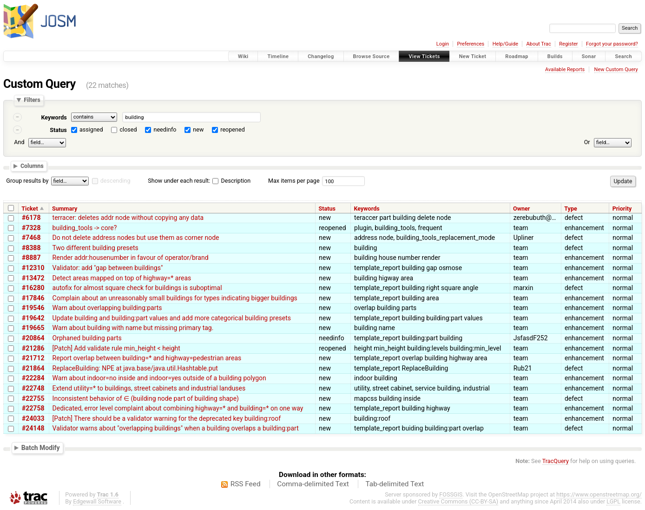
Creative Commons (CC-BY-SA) (458, 501)
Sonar (589, 56)
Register (568, 44)
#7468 (31, 237)
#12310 (33, 268)
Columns (32, 166)
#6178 (31, 217)
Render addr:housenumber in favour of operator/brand (131, 257)
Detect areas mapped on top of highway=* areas (122, 278)
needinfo (164, 129)
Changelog (321, 56)
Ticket (29, 208)
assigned (91, 129)
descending (115, 180)
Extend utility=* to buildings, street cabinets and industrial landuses (149, 388)
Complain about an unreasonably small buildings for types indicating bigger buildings (175, 298)
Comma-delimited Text (313, 484)
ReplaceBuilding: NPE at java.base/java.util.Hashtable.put (135, 368)
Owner (521, 208)
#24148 (33, 428)
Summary (64, 208)
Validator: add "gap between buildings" (108, 268)
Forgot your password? (612, 44)
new (198, 129)
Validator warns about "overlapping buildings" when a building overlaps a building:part (176, 428)
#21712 (33, 358)
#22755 (33, 398)
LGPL (613, 501)
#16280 (33, 287)
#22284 (33, 378)
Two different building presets (95, 248)
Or (587, 142)
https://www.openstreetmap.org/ (599, 494)
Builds (555, 56)
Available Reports (565, 69)
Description (231, 180)
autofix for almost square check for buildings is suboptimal (137, 287)
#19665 (33, 327)
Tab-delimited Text (394, 484)
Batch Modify (40, 447)
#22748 (33, 388)
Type (570, 208)
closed (128, 129)
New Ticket (473, 56)
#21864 (33, 368)
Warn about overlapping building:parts (107, 307)
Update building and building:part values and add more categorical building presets (172, 318)
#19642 (33, 318)
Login (442, 44)
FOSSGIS (450, 494)
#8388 (31, 248)
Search (623, 56)
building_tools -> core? (85, 228)
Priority (622, 208)
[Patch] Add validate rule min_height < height (116, 348)
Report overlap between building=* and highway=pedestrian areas (147, 358)
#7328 (31, 228)
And (19, 142)
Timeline (278, 56)
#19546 (33, 307)
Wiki (243, 56)
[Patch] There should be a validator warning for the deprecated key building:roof (167, 418)
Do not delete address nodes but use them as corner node (136, 237)
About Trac (539, 44)
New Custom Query (616, 69)
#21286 (33, 348)
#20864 (33, 338)
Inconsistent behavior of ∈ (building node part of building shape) (146, 398)
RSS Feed (245, 484)
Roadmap (516, 56)
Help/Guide (505, 44)
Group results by (27, 180)
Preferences (470, 44)
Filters (32, 100)
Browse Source (371, 56)
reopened (232, 129)
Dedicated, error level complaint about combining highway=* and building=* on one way (178, 408)
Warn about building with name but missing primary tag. (133, 327)
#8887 (31, 257)
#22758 (33, 408)
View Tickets (424, 56)
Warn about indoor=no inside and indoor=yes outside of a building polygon (159, 378)
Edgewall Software (97, 501)
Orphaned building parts (87, 338)
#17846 (33, 298)
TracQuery (555, 460)
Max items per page (294, 180)
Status (58, 129)
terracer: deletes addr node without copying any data (128, 217)
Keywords (53, 117)
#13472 (33, 278)
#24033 (33, 418)
